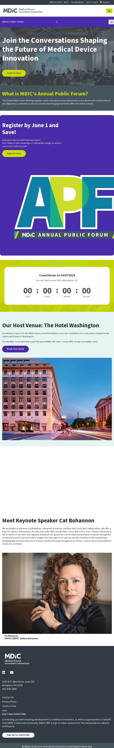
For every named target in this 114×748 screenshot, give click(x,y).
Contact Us (8, 697)
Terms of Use (9, 706)
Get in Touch (92, 2)
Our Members (77, 2)
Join (4, 710)
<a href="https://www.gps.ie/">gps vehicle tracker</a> (57, 475)
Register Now (14, 73)
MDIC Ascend (56, 2)
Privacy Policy (9, 701)
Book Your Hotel (15, 349)
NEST (66, 2)
